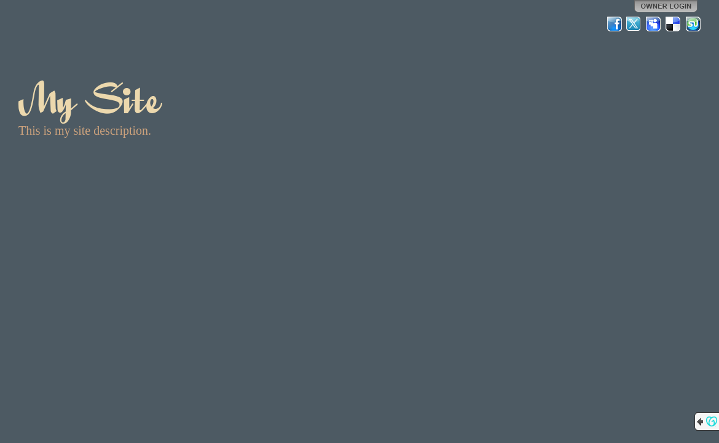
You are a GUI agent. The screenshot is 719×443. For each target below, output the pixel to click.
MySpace (653, 24)
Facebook (614, 24)
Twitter (634, 24)
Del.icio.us (673, 24)
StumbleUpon (693, 24)
